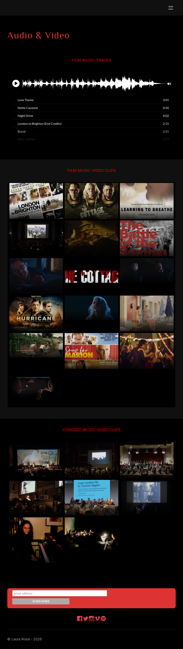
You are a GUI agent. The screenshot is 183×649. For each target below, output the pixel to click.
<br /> (91, 107)
